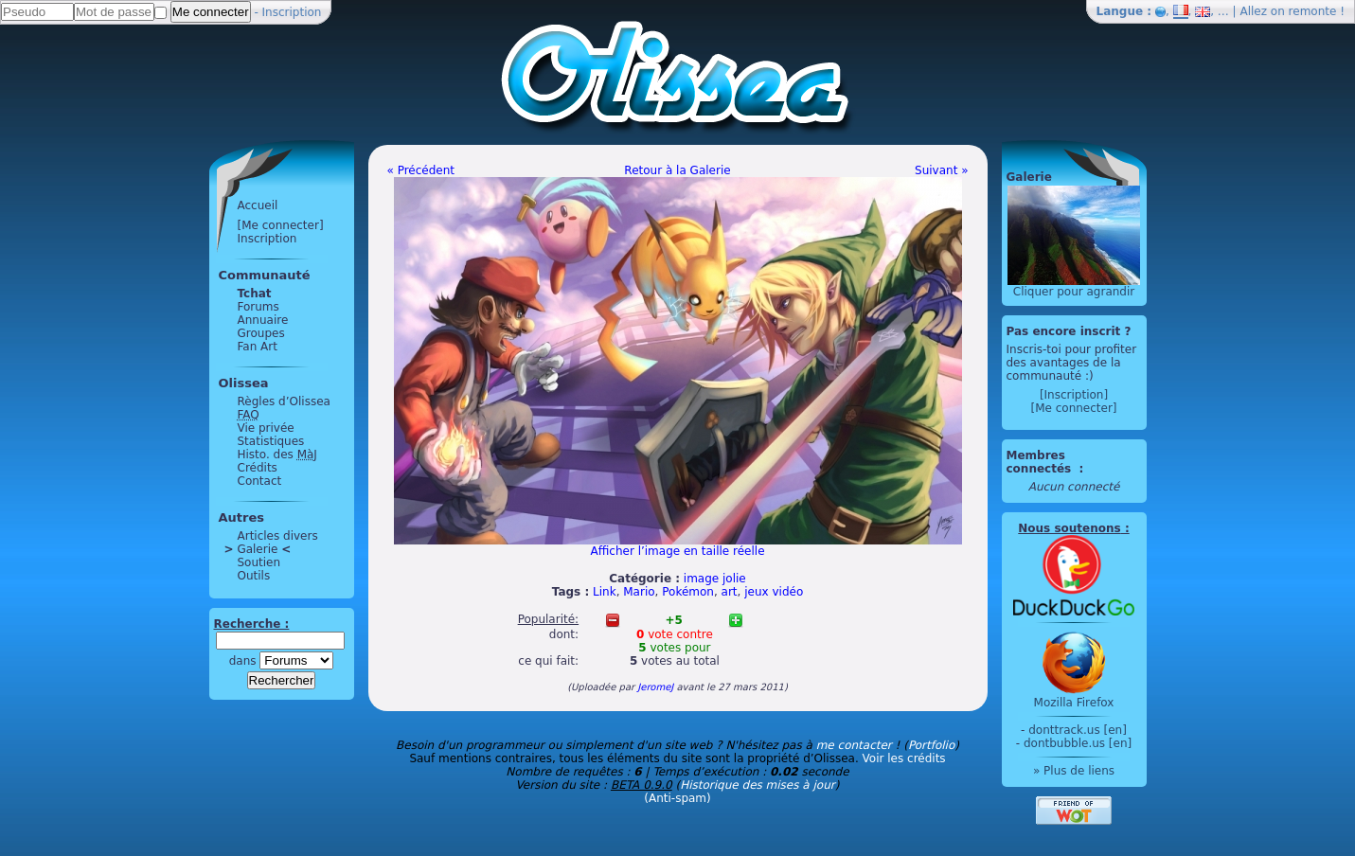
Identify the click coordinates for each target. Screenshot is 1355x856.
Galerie (258, 549)
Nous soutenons (1069, 528)
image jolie (715, 578)
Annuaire (263, 320)
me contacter (854, 745)
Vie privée (266, 428)
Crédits (257, 467)
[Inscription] (1074, 394)
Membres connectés (1041, 462)
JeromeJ (655, 687)
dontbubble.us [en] (1078, 743)
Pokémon (688, 591)
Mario (638, 591)
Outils (254, 575)
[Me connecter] (281, 225)
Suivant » (941, 170)
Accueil (258, 205)
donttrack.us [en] (1077, 730)
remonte (1313, 11)
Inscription (292, 12)
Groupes (261, 333)
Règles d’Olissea (284, 401)
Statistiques (271, 441)
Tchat (255, 293)
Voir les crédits (904, 758)
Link (604, 591)
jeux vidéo (773, 591)
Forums (258, 306)
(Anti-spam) (677, 798)
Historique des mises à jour (757, 785)
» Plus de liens (1073, 770)
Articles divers (278, 536)
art (730, 591)
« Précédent (421, 170)
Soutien (259, 562)
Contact (260, 481)
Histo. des (277, 454)
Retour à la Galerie (677, 170)
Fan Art (257, 346)
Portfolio (931, 745)
